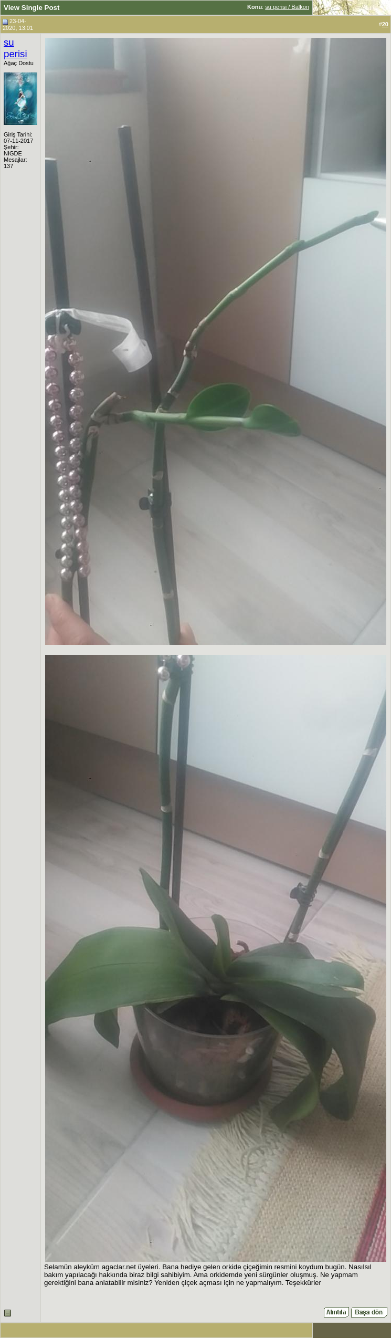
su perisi (15, 48)
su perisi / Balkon (287, 7)
